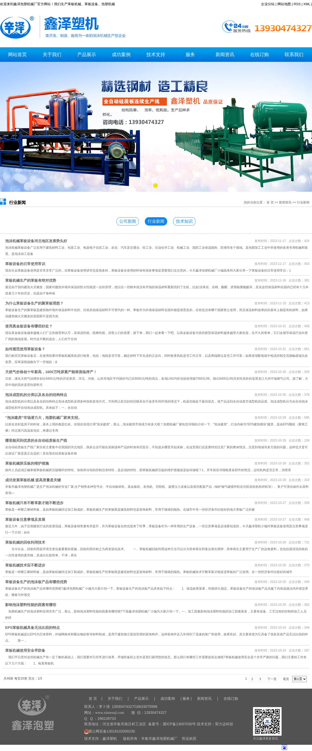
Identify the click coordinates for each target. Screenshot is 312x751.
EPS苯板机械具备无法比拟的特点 (32, 627)
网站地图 (284, 4)
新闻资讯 (225, 54)
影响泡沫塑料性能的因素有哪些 (30, 605)
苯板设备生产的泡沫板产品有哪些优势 (36, 582)
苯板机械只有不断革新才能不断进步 (34, 503)
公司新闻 (127, 221)
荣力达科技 (224, 724)
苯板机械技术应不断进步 (25, 565)
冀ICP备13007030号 (179, 724)
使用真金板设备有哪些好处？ (29, 326)
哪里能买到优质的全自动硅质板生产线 (36, 440)
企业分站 (268, 4)
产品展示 (86, 54)
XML (306, 4)
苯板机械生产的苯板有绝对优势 (30, 280)
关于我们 (52, 54)
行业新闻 (303, 202)
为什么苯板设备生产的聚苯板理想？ (34, 303)
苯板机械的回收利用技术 (25, 542)
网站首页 (17, 54)
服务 (190, 54)
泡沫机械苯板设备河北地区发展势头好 (36, 241)
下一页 (272, 679)
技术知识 (184, 221)
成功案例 (121, 54)
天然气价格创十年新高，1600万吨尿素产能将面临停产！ (51, 372)
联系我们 (294, 54)
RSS (297, 4)
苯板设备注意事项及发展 (25, 519)
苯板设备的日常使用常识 (25, 264)
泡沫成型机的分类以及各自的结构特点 (36, 395)
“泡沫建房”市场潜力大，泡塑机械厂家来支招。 (43, 418)
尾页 (286, 679)
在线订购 (259, 54)
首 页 (270, 202)
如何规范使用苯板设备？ (25, 349)
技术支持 (155, 54)
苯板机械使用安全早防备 (25, 650)
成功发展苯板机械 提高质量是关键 (33, 480)
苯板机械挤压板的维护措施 (27, 463)
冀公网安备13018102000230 (109, 731)
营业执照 (189, 738)
